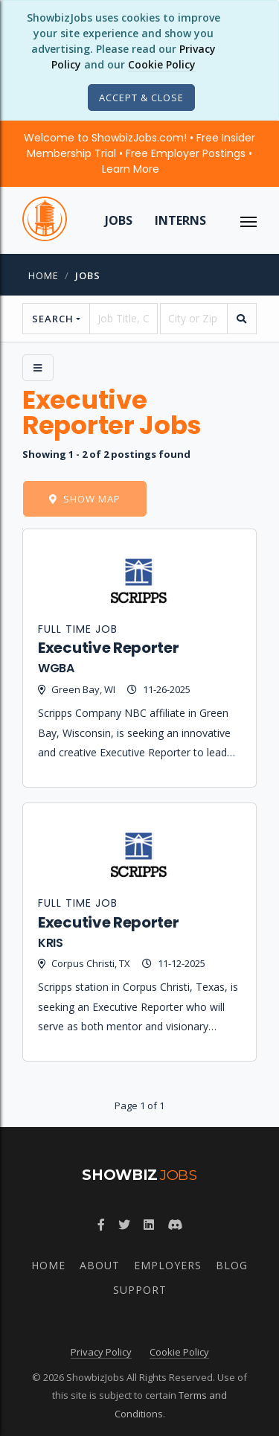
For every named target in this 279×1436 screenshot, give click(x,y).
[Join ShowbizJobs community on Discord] (174, 1224)
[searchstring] (123, 318)
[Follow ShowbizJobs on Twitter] (124, 1224)
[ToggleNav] (248, 220)
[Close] (141, 97)
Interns (180, 220)
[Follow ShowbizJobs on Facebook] (101, 1224)
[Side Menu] (38, 367)
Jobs (118, 220)
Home (43, 275)
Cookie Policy (162, 64)
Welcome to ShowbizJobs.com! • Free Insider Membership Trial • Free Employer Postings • (139, 153)
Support (140, 1290)
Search (53, 318)
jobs (87, 275)
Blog (232, 1265)
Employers (168, 1265)
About (100, 1265)
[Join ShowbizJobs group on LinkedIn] (149, 1224)
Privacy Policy (101, 1352)
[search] (242, 318)
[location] (194, 318)
